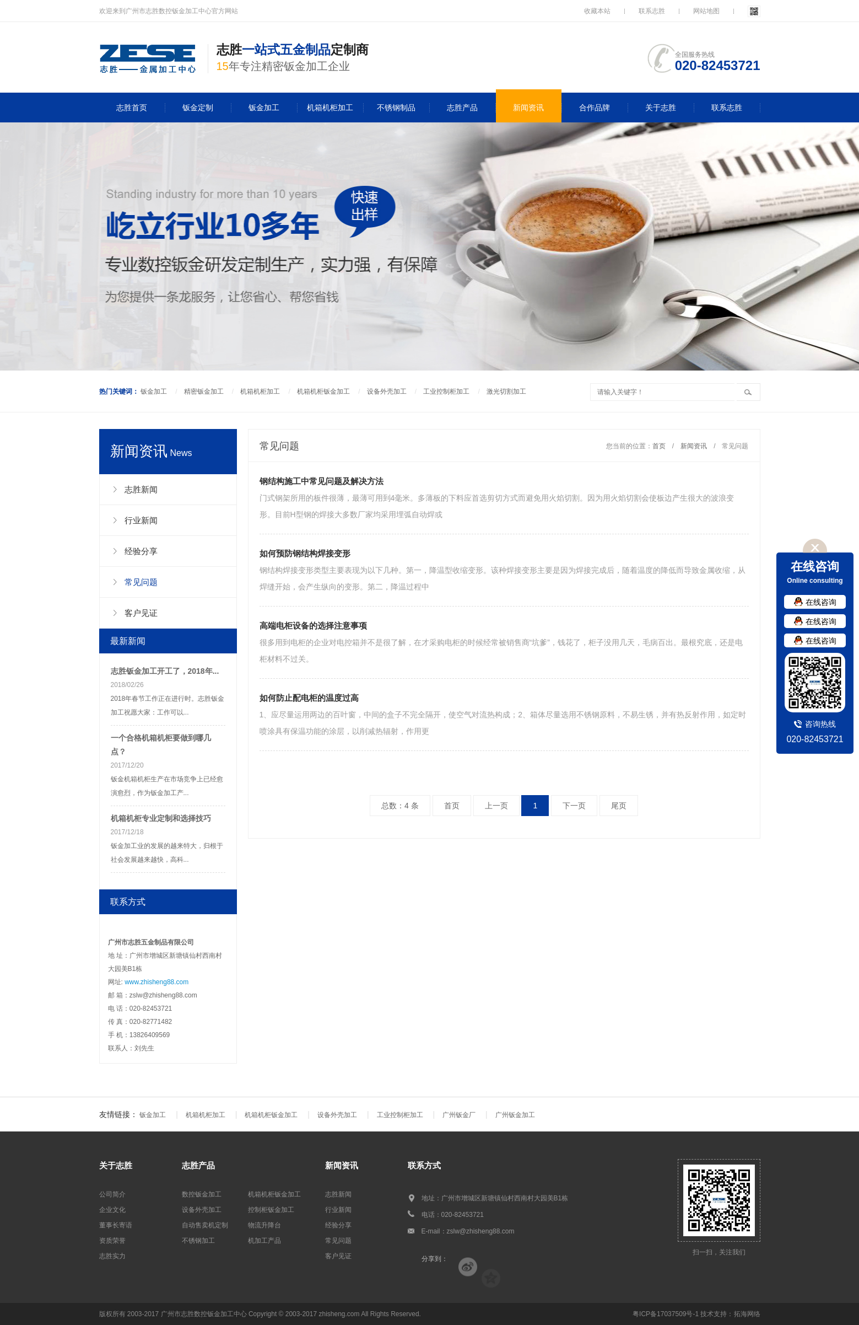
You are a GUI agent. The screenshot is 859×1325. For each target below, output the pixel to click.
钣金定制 (197, 107)
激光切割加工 (506, 391)
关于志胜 (660, 107)
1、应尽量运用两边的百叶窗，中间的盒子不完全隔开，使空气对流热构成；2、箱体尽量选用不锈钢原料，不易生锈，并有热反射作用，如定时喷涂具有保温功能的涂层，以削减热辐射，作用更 (504, 713)
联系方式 (424, 1165)
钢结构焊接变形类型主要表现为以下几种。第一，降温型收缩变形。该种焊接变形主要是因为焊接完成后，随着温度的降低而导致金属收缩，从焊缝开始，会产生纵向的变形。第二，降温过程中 (504, 568)
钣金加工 (263, 107)
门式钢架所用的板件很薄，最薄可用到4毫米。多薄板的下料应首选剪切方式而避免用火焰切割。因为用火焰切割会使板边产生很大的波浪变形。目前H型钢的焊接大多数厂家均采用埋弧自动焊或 (504, 496)
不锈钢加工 (198, 1240)
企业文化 (112, 1210)
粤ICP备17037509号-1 (666, 1314)
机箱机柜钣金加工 (323, 391)
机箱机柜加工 (330, 107)
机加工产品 (264, 1240)
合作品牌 (594, 107)
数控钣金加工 (201, 1194)
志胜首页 (131, 107)
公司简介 (112, 1194)
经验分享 (338, 1225)
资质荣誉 (112, 1240)
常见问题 (338, 1240)
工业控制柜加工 (446, 391)
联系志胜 (652, 11)
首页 (659, 446)
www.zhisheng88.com (156, 982)
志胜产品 (462, 107)
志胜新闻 (338, 1194)
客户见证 (338, 1256)
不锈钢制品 (396, 107)
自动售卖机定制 (205, 1225)
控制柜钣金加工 (271, 1210)
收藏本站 (597, 11)
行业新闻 (338, 1210)
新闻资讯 (528, 107)
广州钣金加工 (515, 1115)
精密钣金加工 (204, 391)
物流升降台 (264, 1225)
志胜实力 (112, 1256)
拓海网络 (747, 1314)
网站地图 (706, 11)
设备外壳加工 (387, 391)
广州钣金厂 (459, 1115)
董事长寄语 (115, 1225)
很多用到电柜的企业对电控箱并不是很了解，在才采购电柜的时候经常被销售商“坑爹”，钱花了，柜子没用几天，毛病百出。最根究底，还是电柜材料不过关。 (504, 640)
